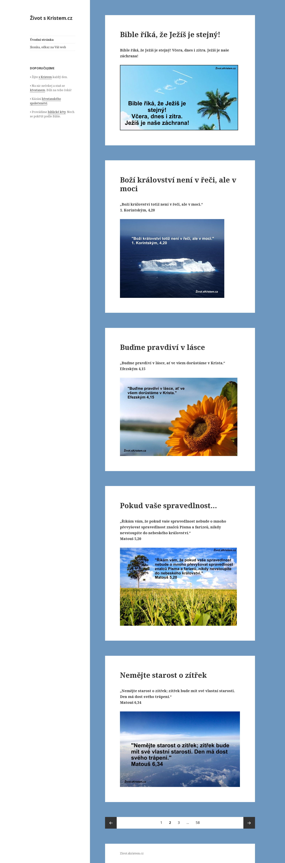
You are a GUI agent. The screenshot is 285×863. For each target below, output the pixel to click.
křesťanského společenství (45, 101)
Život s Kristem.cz (51, 18)
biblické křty (57, 112)
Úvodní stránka (42, 40)
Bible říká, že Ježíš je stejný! (170, 34)
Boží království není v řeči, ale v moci (178, 184)
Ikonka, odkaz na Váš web (48, 47)
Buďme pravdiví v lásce (162, 347)
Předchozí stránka (111, 823)
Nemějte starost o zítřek (163, 675)
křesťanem (37, 90)
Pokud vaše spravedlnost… (168, 505)
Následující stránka (249, 823)
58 (199, 821)
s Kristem (45, 77)
